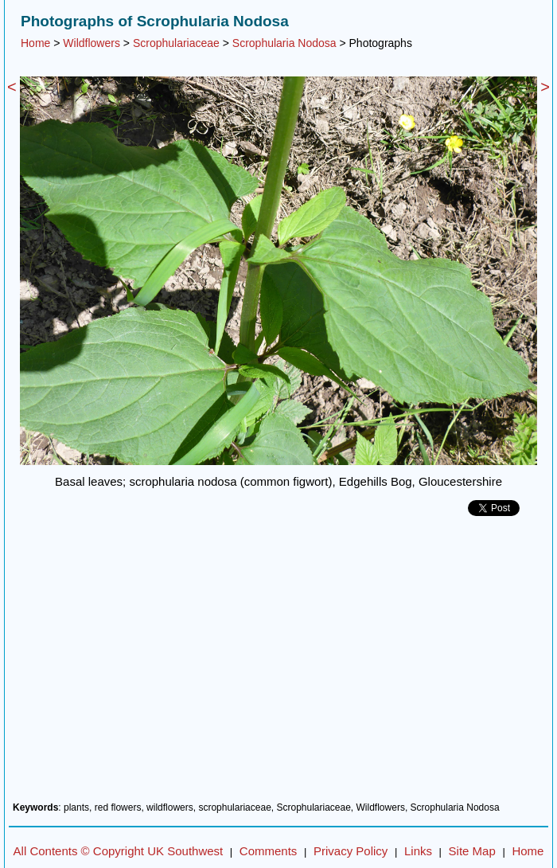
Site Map (472, 851)
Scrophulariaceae (176, 43)
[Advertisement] (278, 664)
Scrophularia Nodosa (284, 43)
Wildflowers (91, 43)
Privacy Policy (351, 851)
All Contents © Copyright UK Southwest (119, 851)
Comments (269, 851)
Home (35, 43)
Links (418, 851)
